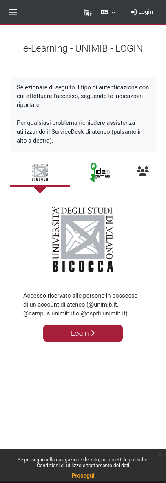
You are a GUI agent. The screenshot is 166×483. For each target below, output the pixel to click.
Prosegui (82, 475)
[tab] (40, 173)
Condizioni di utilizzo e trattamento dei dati (83, 465)
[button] (107, 12)
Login (142, 11)
